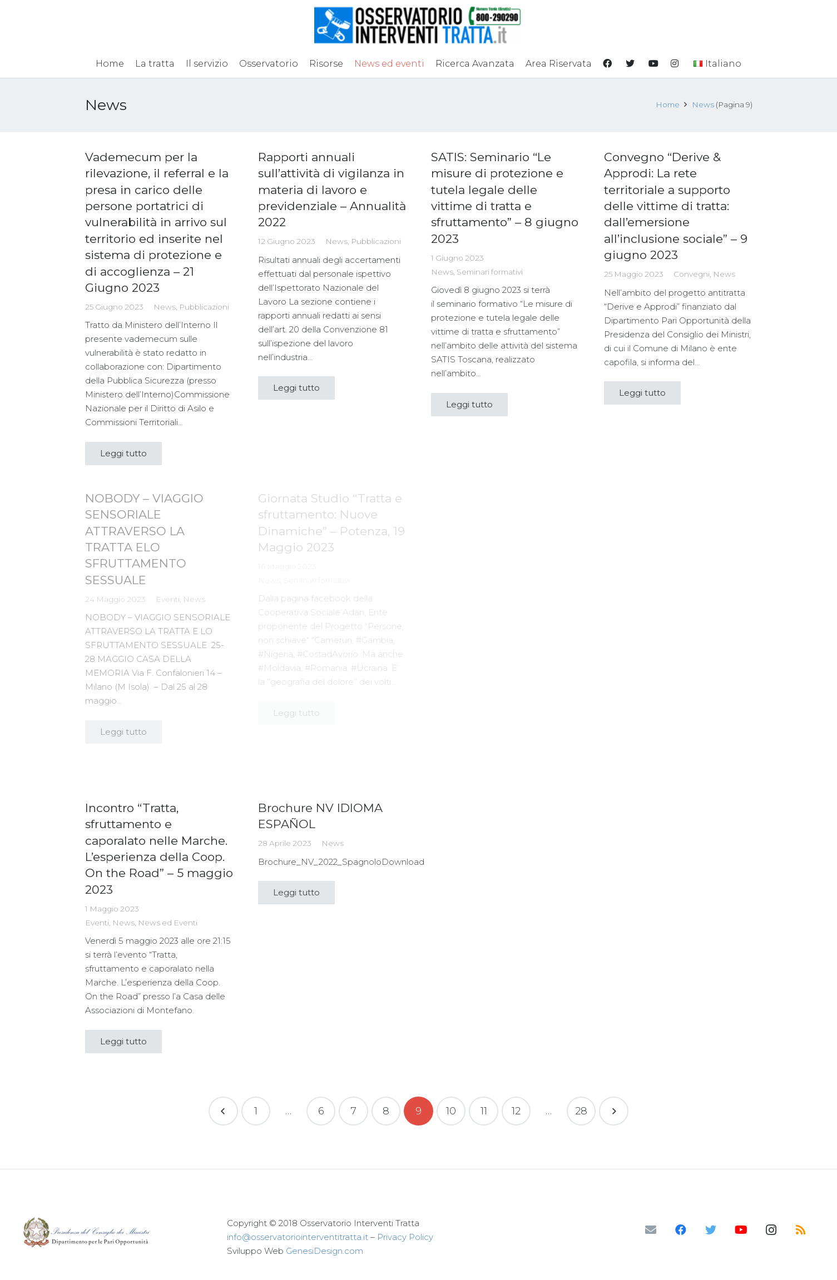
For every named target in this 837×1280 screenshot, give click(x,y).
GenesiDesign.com (324, 1251)
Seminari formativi (490, 271)
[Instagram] (771, 1230)
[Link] (418, 25)
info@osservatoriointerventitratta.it (297, 1237)
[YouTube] (741, 1230)
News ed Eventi (167, 922)
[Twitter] (711, 1230)
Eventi (97, 922)
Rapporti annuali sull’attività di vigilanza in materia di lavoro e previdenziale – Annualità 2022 (332, 190)
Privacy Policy (405, 1237)
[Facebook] (681, 1230)
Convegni (691, 274)
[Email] (651, 1230)
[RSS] (801, 1230)
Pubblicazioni (204, 306)
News (164, 306)
